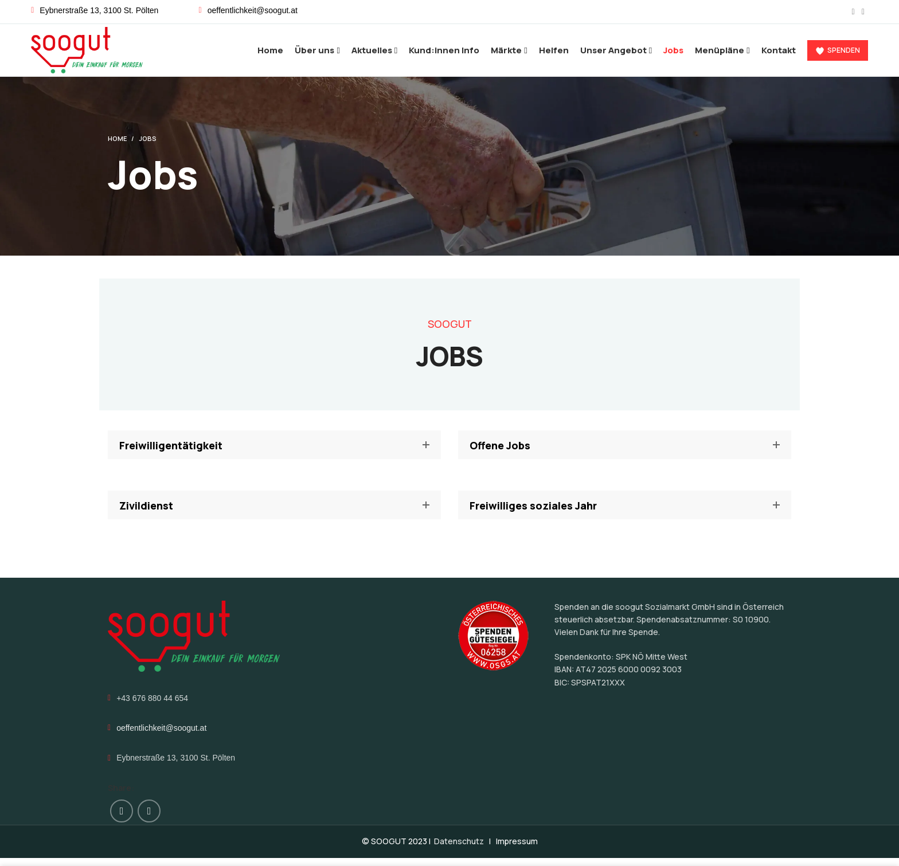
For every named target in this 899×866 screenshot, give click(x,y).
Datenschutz (459, 849)
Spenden (837, 54)
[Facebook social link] (853, 12)
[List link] (274, 10)
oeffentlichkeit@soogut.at (161, 735)
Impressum (517, 849)
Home (117, 146)
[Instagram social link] (863, 12)
